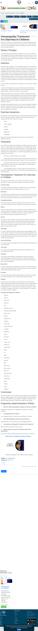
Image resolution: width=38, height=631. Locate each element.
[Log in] (36, 2)
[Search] (33, 3)
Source (4, 471)
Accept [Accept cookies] (19, 629)
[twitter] (4, 21)
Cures (17, 13)
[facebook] (2, 21)
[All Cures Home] (7, 613)
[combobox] (28, 3)
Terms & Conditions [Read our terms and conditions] (30, 612)
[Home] (19, 2)
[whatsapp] (7, 21)
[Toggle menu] (6, 2)
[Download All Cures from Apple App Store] (32, 623)
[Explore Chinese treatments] (19, 619)
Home (2, 13)
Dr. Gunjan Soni (10, 458)
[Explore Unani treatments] (19, 622)
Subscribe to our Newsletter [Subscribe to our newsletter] (31, 614)
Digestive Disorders (10, 13)
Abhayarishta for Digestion (6, 30)
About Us (15, 612)
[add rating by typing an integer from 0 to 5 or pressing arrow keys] (4, 464)
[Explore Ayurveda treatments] (19, 618)
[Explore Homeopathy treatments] (19, 620)
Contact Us (16, 614)
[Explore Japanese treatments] (19, 623)
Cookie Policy (18, 627)
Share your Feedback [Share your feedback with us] (30, 615)
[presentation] (1, 26)
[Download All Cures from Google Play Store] (32, 620)
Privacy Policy (24, 627)
